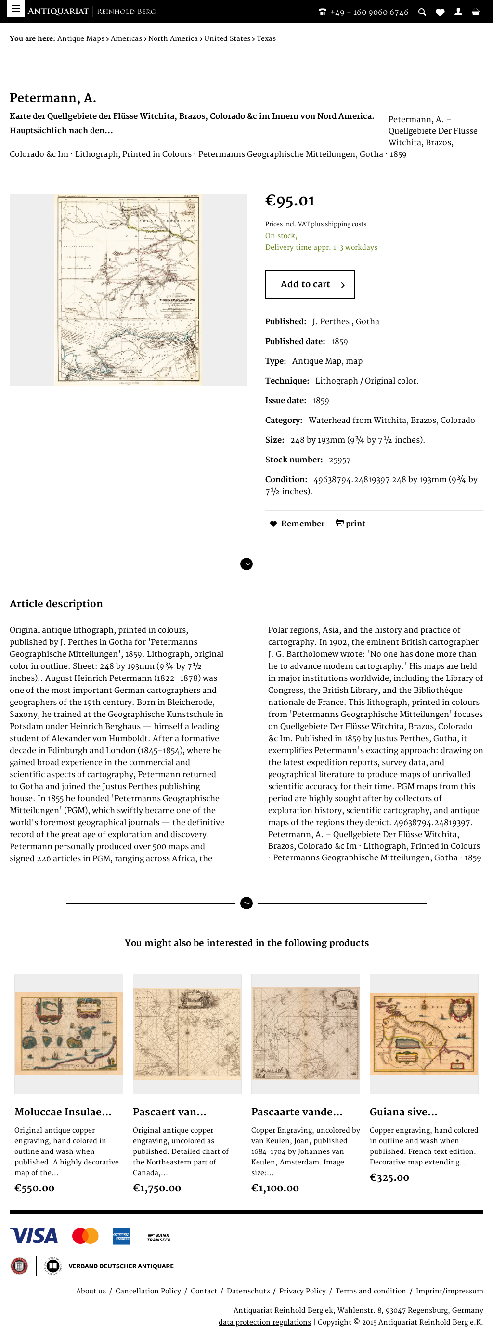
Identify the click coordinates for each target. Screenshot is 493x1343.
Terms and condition (371, 1291)
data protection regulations (265, 1322)
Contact (204, 1291)
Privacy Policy (302, 1291)
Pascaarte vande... (297, 1112)
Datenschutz (248, 1291)
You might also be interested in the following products (247, 943)
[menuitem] (458, 11)
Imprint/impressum (449, 1291)
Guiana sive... (404, 1112)
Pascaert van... (170, 1112)
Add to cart (313, 285)
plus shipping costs (338, 224)
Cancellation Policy (148, 1291)
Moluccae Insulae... (63, 1112)
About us (91, 1291)
